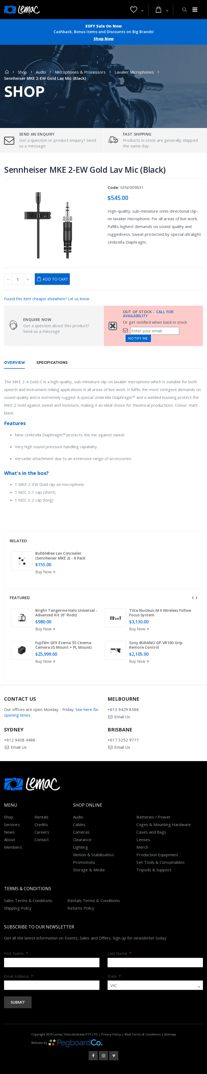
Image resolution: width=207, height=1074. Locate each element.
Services (12, 824)
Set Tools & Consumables (160, 862)
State (114, 976)
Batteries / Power (153, 817)
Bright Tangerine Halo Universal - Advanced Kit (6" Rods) (66, 613)
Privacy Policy (111, 1034)
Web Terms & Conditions (143, 1034)
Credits (41, 824)
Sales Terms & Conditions (28, 900)
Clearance (82, 839)
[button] (137, 9)
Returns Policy (80, 908)
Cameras (81, 832)
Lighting (80, 847)
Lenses (143, 839)
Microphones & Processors (80, 72)
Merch (142, 847)
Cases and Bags (151, 832)
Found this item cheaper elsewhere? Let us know (46, 298)
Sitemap (170, 1034)
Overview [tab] (14, 362)
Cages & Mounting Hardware (163, 824)
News (9, 832)
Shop (22, 72)
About (9, 839)
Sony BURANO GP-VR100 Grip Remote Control (155, 645)
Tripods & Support (153, 869)
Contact (41, 839)
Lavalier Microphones (134, 72)
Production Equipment (157, 854)
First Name (16, 953)
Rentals (41, 817)
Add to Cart (55, 279)
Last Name (120, 953)
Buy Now (46, 571)
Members (13, 847)
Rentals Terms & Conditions (93, 900)
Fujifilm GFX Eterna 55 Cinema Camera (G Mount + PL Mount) (63, 645)
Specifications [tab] (52, 362)
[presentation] (193, 597)
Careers (42, 832)
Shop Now (104, 38)
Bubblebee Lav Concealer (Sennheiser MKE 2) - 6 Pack (60, 556)
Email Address (18, 976)
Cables (79, 824)
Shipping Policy (18, 908)
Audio (41, 72)
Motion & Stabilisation (93, 854)
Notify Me (138, 338)
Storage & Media (89, 869)
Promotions (84, 862)
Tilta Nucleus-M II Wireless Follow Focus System (160, 613)
